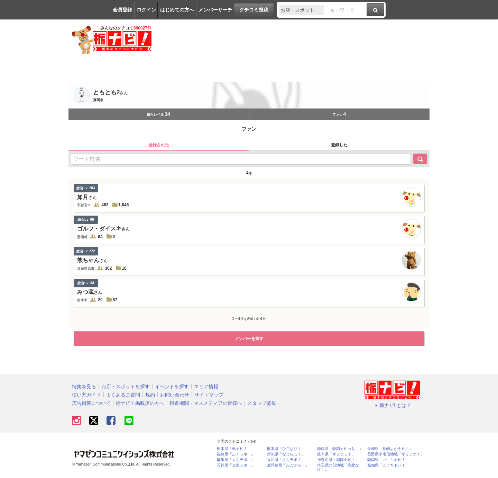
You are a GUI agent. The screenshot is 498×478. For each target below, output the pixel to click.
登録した (339, 144)
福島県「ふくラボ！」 (236, 454)
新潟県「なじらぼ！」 (286, 454)
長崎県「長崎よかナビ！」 (390, 449)
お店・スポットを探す (125, 386)
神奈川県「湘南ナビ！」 (338, 460)
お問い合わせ (174, 395)
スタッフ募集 (261, 403)
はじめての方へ (177, 9)
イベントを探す (172, 386)
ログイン (146, 9)
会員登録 (122, 9)
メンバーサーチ (215, 9)
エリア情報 (206, 386)
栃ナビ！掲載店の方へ (140, 403)
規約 (150, 395)
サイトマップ (208, 395)
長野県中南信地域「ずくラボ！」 (395, 454)
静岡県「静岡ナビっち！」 (340, 449)
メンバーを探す (249, 338)
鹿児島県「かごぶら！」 (288, 465)
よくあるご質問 (123, 395)
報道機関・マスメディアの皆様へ (205, 403)
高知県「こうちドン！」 (388, 465)
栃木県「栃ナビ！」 (234, 449)
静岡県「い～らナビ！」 (388, 460)
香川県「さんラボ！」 (286, 460)
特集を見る (84, 386)
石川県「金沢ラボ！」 (236, 465)
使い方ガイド (86, 395)
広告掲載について (91, 403)
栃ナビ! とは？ (392, 405)
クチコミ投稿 (253, 9)
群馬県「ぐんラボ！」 (236, 460)
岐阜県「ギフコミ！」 (336, 454)
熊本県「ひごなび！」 (286, 449)
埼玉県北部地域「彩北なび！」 (338, 467)
